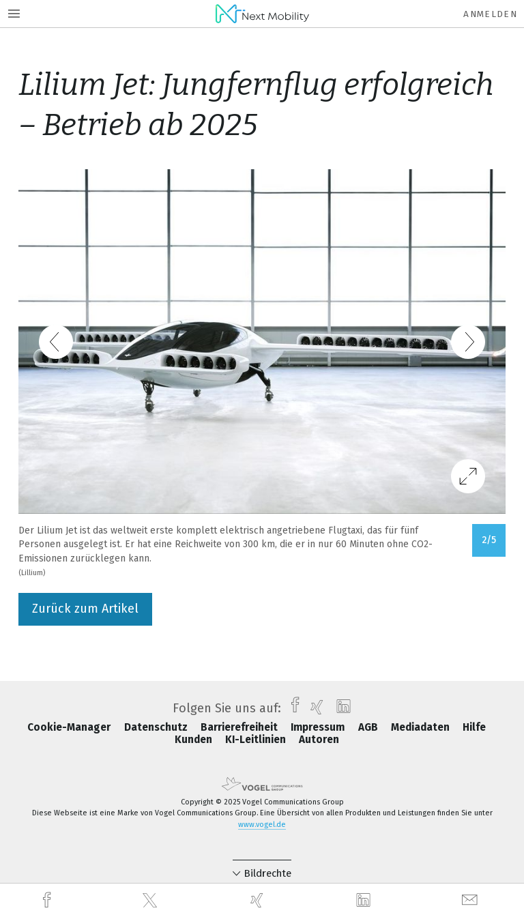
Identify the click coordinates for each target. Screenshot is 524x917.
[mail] (471, 900)
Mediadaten (421, 727)
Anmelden (490, 14)
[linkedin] (365, 900)
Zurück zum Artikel (85, 608)
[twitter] (151, 900)
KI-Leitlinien (257, 739)
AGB (369, 727)
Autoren (319, 739)
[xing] (258, 900)
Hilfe (474, 727)
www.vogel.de (262, 824)
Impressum (319, 727)
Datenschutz (157, 727)
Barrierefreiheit (240, 727)
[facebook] (48, 900)
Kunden (195, 739)
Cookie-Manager (70, 727)
